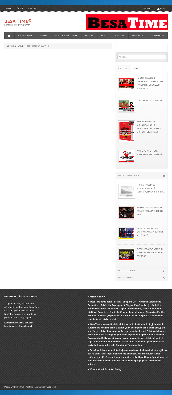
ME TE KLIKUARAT (141, 270)
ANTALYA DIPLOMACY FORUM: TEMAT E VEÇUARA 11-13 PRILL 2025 (150, 211)
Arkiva (137, 68)
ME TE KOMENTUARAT (141, 175)
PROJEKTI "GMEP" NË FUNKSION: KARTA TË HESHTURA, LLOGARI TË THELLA (151, 188)
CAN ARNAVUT (17, 387)
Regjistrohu (148, 8)
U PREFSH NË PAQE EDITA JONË (150, 101)
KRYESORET (25, 35)
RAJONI (89, 35)
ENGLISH (32, 8)
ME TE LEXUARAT (141, 277)
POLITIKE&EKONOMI (66, 35)
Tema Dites (123, 68)
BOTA (104, 35)
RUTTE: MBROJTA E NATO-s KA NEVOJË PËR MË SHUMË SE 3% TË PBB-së (150, 252)
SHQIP (8, 8)
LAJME (43, 35)
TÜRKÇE (19, 8)
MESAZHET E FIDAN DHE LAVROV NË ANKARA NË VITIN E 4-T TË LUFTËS (150, 231)
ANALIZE (119, 35)
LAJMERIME (157, 35)
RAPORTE (137, 35)
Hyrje (161, 8)
